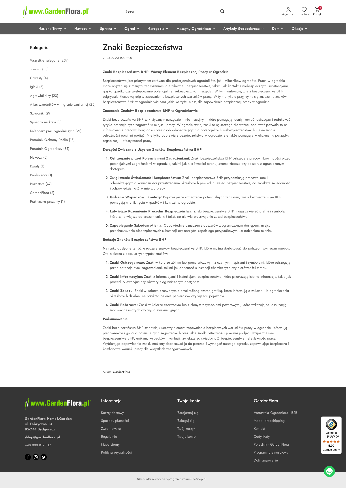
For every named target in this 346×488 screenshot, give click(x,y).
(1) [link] (42, 166)
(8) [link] (41, 86)
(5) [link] (45, 157)
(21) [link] (78, 131)
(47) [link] (49, 184)
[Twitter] (44, 457)
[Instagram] (36, 457)
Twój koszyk (186, 428)
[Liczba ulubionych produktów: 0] (304, 11)
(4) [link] (45, 78)
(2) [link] (52, 192)
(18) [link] (72, 139)
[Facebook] (28, 457)
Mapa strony (110, 444)
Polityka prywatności (116, 452)
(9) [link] (48, 113)
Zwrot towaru (111, 428)
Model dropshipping (269, 420)
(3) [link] (59, 122)
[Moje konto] (288, 11)
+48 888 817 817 (38, 445)
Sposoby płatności (115, 420)
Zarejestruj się (187, 412)
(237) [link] (64, 60)
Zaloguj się (185, 420)
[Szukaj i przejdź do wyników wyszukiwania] (222, 11)
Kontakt (259, 428)
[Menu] (339, 419)
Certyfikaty (262, 436)
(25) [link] (92, 104)
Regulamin (109, 436)
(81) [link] (66, 148)
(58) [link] (45, 69)
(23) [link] (55, 95)
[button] (52, 28)
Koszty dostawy (112, 412)
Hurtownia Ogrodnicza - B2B (275, 412)
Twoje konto (186, 436)
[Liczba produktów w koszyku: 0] (317, 11)
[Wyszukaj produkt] (175, 11)
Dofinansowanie (266, 460)
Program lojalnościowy (271, 452)
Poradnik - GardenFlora (271, 444)
